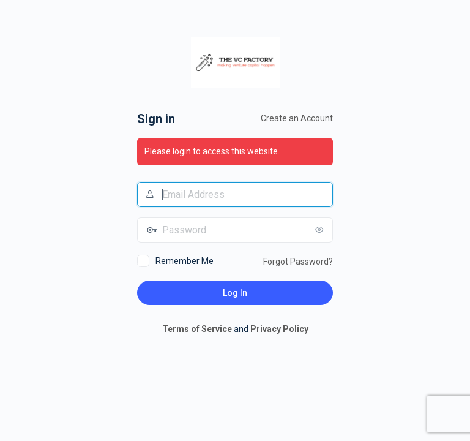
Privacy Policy (279, 329)
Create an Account (297, 118)
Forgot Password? (298, 261)
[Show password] (320, 229)
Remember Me (184, 261)
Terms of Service (197, 329)
